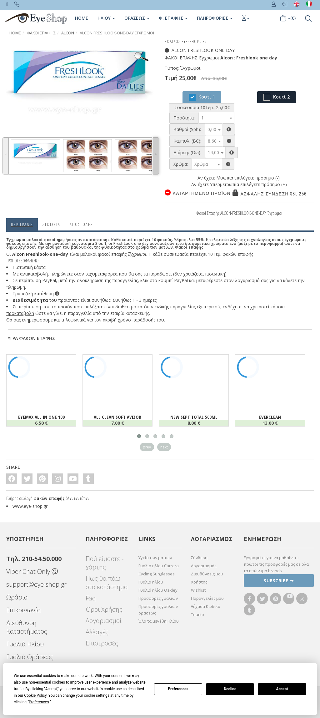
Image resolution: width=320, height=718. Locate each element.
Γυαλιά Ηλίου (25, 644)
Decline (230, 689)
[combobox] (216, 118)
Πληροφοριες (214, 18)
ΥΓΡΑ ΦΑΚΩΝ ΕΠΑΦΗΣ (31, 338)
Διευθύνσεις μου (207, 574)
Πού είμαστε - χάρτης (104, 562)
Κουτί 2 (276, 97)
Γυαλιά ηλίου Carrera (158, 566)
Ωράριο (17, 597)
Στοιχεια (51, 224)
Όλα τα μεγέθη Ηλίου (158, 621)
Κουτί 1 (202, 97)
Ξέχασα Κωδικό (205, 606)
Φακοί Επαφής (41, 33)
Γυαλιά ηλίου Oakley (158, 590)
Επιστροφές (102, 643)
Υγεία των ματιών (155, 557)
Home (81, 18)
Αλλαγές (97, 632)
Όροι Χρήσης (104, 609)
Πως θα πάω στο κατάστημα (107, 582)
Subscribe (279, 581)
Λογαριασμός (203, 566)
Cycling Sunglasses (156, 574)
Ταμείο (197, 614)
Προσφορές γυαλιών (158, 598)
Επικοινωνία (23, 610)
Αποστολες (81, 224)
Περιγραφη (22, 224)
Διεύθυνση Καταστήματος (26, 627)
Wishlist (198, 590)
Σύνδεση (199, 557)
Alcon (67, 33)
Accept (282, 689)
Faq (91, 598)
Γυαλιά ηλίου (150, 582)
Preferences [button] (39, 702)
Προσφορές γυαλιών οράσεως (158, 610)
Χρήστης (199, 582)
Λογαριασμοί (104, 620)
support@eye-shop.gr (36, 584)
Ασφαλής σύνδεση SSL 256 (274, 193)
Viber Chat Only (32, 571)
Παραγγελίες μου (207, 598)
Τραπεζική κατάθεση (35, 293)
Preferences (178, 689)
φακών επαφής (49, 498)
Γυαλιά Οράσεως (29, 657)
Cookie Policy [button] (35, 695)
